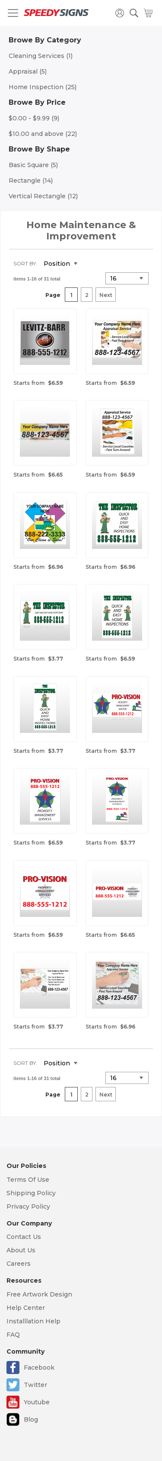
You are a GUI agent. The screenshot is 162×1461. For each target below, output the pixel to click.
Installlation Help (33, 1321)
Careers (18, 1263)
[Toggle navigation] (12, 12)
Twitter (35, 1385)
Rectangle (31, 180)
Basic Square (33, 165)
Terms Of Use (27, 1180)
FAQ (13, 1334)
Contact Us (23, 1237)
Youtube (37, 1402)
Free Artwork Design (39, 1294)
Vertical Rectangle (43, 196)
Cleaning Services (41, 56)
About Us (20, 1250)
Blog (31, 1419)
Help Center (25, 1308)
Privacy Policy (28, 1206)
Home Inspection (42, 87)
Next (105, 295)
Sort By (24, 263)
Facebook (39, 1367)
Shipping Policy (31, 1193)
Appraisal (28, 71)
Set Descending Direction (90, 264)
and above (43, 134)
